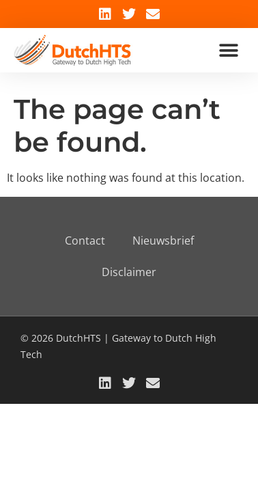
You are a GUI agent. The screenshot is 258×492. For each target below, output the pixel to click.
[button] (229, 50)
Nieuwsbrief (163, 240)
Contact (85, 240)
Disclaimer (129, 271)
